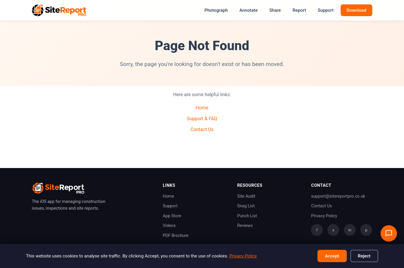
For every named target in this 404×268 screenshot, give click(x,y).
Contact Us (202, 129)
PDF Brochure (176, 235)
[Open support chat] (389, 233)
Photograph (216, 10)
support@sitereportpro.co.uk (338, 196)
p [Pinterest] (366, 230)
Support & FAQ (202, 118)
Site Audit (246, 196)
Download (356, 10)
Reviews (245, 225)
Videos (169, 225)
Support (326, 10)
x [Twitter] (333, 230)
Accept (332, 256)
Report (299, 10)
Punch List (247, 215)
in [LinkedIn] (349, 230)
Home (202, 108)
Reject (364, 256)
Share (275, 10)
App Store (172, 215)
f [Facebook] (317, 230)
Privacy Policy (324, 215)
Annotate (248, 10)
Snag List (246, 205)
